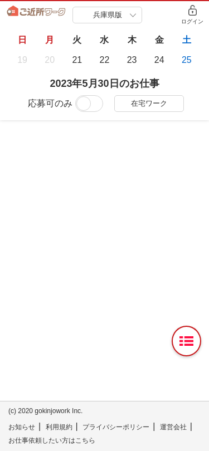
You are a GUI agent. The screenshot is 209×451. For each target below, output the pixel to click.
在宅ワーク (149, 103)
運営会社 (173, 427)
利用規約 (59, 427)
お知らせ (21, 427)
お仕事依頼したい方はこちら (51, 440)
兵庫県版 (107, 15)
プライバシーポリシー (115, 427)
